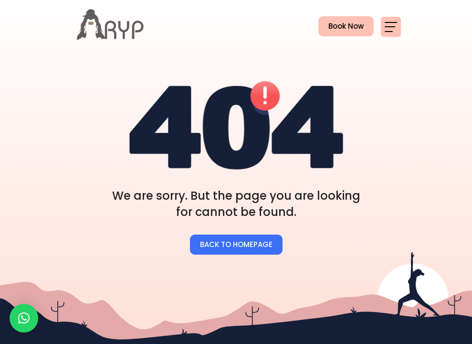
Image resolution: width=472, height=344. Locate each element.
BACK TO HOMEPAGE (236, 244)
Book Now (341, 26)
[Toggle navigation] (391, 27)
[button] (24, 318)
